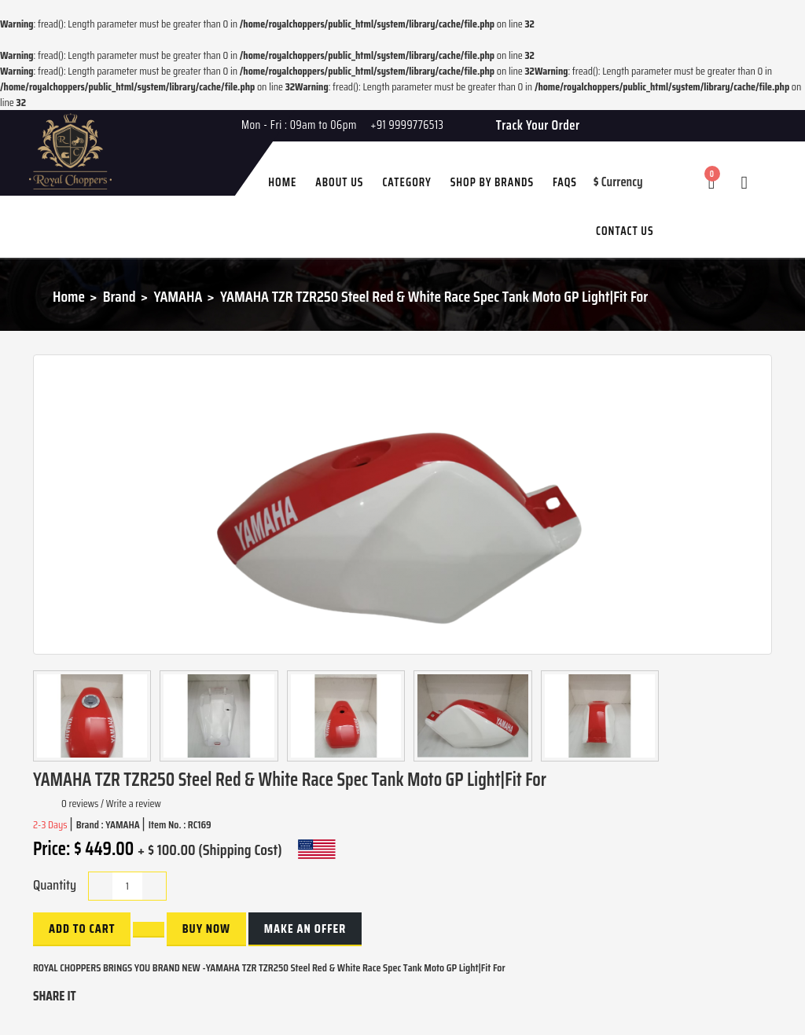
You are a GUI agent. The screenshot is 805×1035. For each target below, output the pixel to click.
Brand (119, 296)
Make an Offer (305, 928)
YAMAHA (177, 296)
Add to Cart (82, 928)
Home (69, 296)
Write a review (133, 803)
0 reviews (79, 803)
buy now (206, 928)
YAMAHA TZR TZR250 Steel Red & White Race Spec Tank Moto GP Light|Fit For (434, 296)
